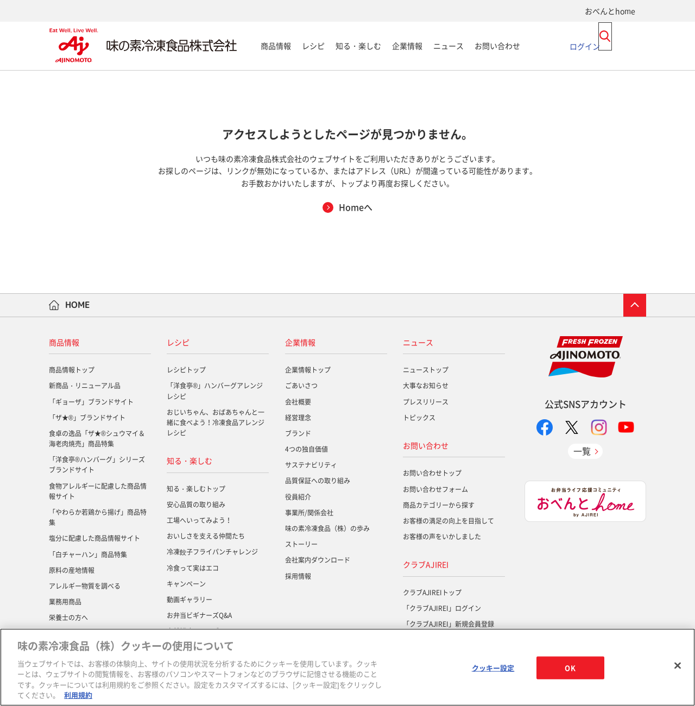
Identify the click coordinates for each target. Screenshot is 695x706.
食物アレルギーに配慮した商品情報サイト (98, 491)
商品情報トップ (71, 370)
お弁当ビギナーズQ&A (199, 615)
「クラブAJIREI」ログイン (442, 608)
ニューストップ (425, 370)
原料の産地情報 (71, 570)
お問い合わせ (497, 45)
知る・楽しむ (358, 45)
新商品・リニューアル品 (85, 385)
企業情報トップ (308, 370)
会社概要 (298, 402)
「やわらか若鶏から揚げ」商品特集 (98, 517)
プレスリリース (425, 402)
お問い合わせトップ (432, 473)
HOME (77, 305)
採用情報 (298, 576)
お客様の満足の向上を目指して (448, 521)
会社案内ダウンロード (317, 560)
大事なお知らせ (425, 385)
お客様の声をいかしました (442, 536)
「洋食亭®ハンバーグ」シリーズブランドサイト (97, 465)
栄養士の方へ (68, 617)
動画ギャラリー (189, 599)
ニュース (448, 45)
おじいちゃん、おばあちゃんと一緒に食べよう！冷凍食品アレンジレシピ (215, 422)
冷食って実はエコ (193, 568)
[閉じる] (678, 666)
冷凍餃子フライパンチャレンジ (212, 552)
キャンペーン (186, 584)
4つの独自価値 (306, 449)
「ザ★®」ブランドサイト (87, 418)
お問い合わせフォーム (435, 489)
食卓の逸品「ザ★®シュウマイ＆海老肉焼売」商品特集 (97, 438)
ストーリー (301, 544)
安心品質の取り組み (196, 504)
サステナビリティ (311, 465)
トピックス (419, 418)
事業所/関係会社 (309, 513)
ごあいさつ (301, 385)
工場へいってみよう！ (199, 520)
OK (570, 668)
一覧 (582, 450)
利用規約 (78, 695)
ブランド (298, 433)
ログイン (585, 45)
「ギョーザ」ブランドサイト (91, 402)
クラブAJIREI (425, 564)
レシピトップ (186, 370)
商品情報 (276, 45)
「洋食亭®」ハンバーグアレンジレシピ (215, 391)
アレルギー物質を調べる (85, 586)
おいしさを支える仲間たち (206, 536)
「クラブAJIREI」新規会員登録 (448, 624)
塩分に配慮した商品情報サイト (94, 538)
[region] (347, 667)
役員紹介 (298, 497)
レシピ (313, 45)
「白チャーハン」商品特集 (88, 554)
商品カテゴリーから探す (439, 505)
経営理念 (298, 418)
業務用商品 (65, 602)
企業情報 (407, 45)
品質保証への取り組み (317, 481)
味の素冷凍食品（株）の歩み (327, 528)
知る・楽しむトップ (196, 489)
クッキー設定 (493, 668)
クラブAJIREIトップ (432, 592)
